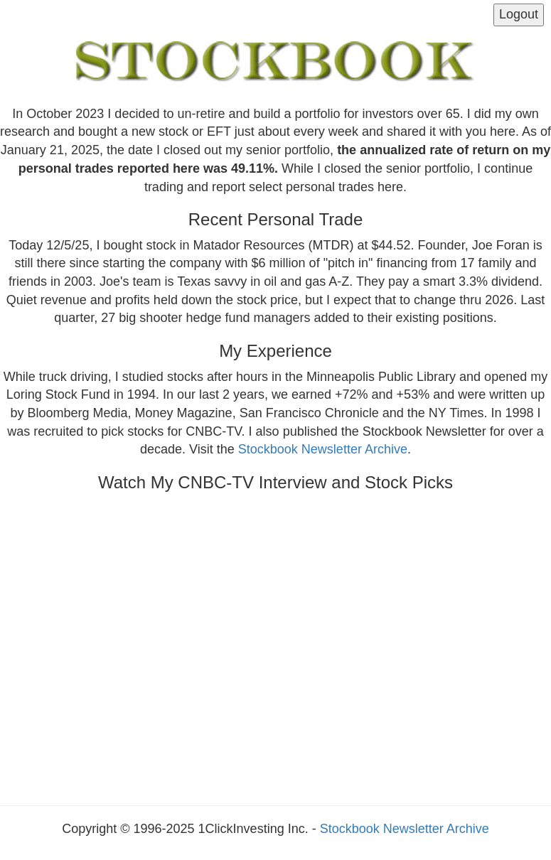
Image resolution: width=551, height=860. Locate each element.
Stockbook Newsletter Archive (322, 449)
